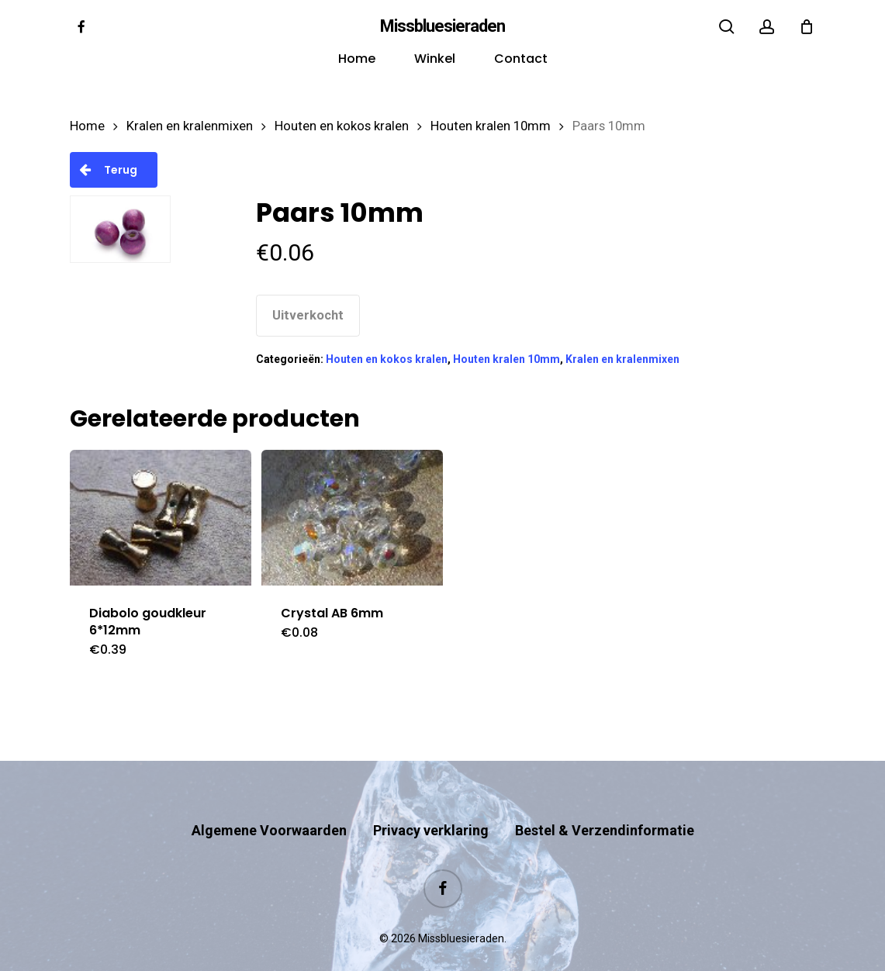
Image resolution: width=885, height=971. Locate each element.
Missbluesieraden (442, 26)
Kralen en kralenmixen (189, 126)
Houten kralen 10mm (490, 126)
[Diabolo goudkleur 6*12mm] (160, 518)
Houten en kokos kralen (342, 126)
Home (87, 126)
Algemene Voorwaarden (269, 800)
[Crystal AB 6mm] (352, 518)
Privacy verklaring (431, 800)
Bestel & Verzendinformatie (604, 800)
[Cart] (806, 26)
